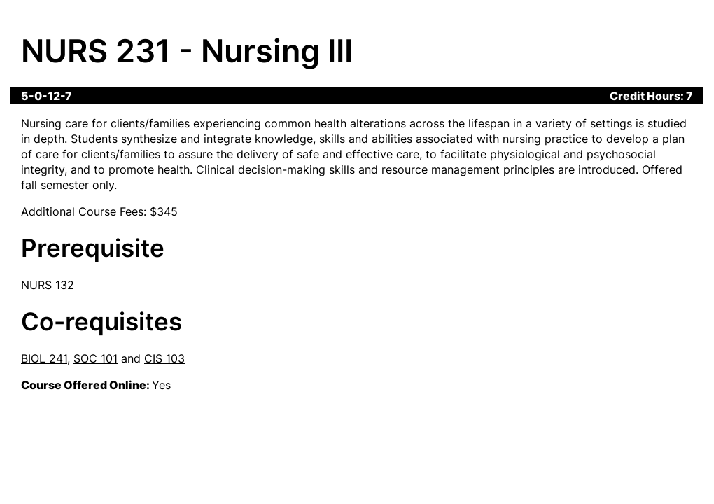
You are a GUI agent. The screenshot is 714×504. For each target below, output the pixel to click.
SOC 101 (96, 358)
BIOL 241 (44, 358)
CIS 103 (164, 358)
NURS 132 (47, 285)
